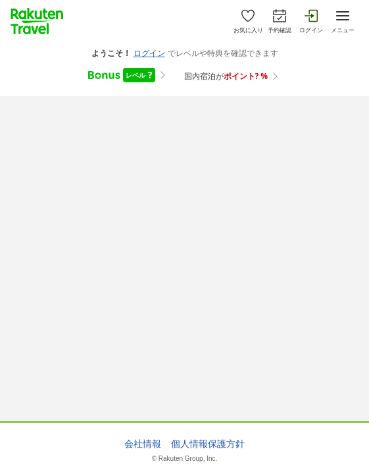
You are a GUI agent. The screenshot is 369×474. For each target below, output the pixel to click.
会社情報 (142, 443)
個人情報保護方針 (208, 443)
